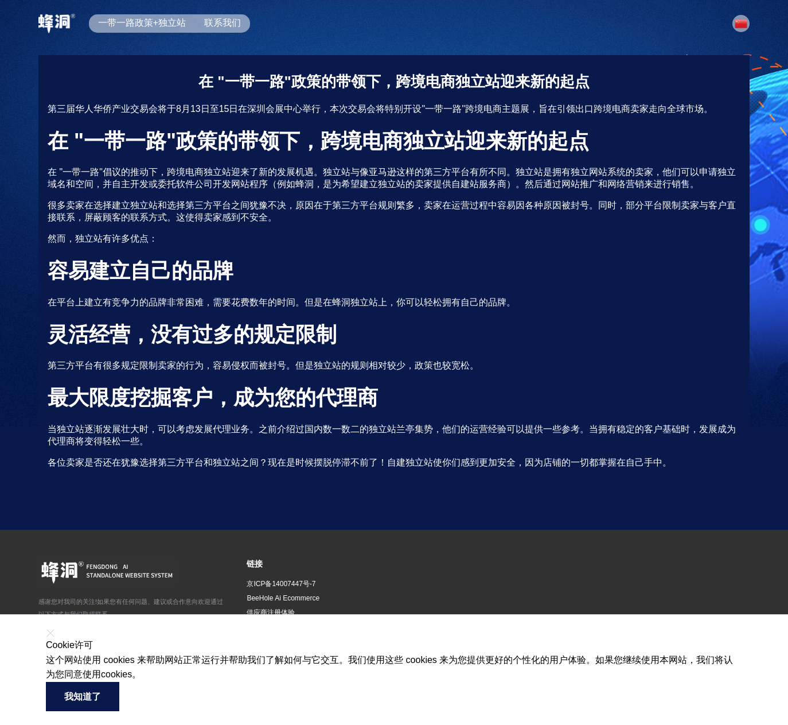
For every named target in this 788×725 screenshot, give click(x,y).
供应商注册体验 (271, 612)
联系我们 (222, 23)
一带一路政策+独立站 (142, 23)
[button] (741, 23)
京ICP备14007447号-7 (281, 584)
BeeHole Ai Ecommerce (283, 598)
